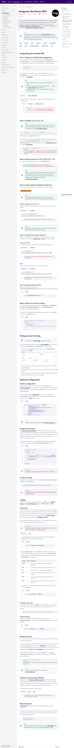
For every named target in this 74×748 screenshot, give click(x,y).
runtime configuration (25, 387)
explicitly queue (37, 238)
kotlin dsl (30, 103)
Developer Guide (22, 7)
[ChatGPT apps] (6, 25)
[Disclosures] (4, 72)
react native (53, 43)
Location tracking (65, 37)
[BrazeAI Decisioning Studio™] (7, 52)
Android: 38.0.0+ (25, 190)
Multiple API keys (65, 41)
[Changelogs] (4, 69)
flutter (45, 43)
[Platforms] (4, 30)
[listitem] (24, 104)
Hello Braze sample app (49, 422)
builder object (35, 394)
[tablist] (39, 96)
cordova (38, 43)
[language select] (43, 1)
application (24, 533)
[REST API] (4, 55)
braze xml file (24, 210)
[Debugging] (5, 18)
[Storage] (3, 62)
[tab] (23, 96)
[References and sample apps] (7, 67)
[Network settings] (5, 64)
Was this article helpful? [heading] (66, 194)
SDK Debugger (37, 340)
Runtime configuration (30, 671)
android (26, 43)
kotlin (26, 291)
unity (26, 46)
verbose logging (44, 344)
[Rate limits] (5, 24)
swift (32, 43)
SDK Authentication (46, 34)
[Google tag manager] (7, 14)
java (22, 291)
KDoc (30, 398)
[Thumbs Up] (62, 197)
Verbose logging (50, 515)
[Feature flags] (4, 45)
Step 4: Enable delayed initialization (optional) (66, 24)
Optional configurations (66, 31)
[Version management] (7, 27)
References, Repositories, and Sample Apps (30, 25)
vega (52, 46)
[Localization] (4, 57)
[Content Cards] (5, 35)
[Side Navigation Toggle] (15, 5)
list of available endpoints (41, 128)
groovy (24, 103)
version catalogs (31, 87)
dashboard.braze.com (51, 142)
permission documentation (31, 179)
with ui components (32, 95)
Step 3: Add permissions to (67, 20)
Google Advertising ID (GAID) (29, 430)
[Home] (3, 5)
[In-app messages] (5, 37)
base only (23, 95)
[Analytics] (4, 47)
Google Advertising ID (66, 35)
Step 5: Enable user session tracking (65, 27)
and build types (34, 649)
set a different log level (31, 503)
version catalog (39, 103)
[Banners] (3, 32)
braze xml (23, 691)
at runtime (32, 210)
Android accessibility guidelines (36, 680)
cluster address (29, 144)
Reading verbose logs (42, 517)
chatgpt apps (45, 46)
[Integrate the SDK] (5, 12)
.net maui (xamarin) (34, 46)
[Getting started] (5, 8)
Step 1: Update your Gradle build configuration (67, 14)
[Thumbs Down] (64, 197)
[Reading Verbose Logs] (7, 22)
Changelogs (30, 77)
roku (21, 46)
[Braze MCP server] (5, 50)
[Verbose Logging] (6, 20)
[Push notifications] (5, 40)
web (21, 43)
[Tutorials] (3, 10)
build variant (43, 645)
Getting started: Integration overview (34, 27)
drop (43, 238)
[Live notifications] (5, 42)
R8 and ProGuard (65, 46)
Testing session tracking (66, 29)
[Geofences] (4, 60)
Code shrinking (23, 705)
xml (29, 533)
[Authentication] (6, 16)
